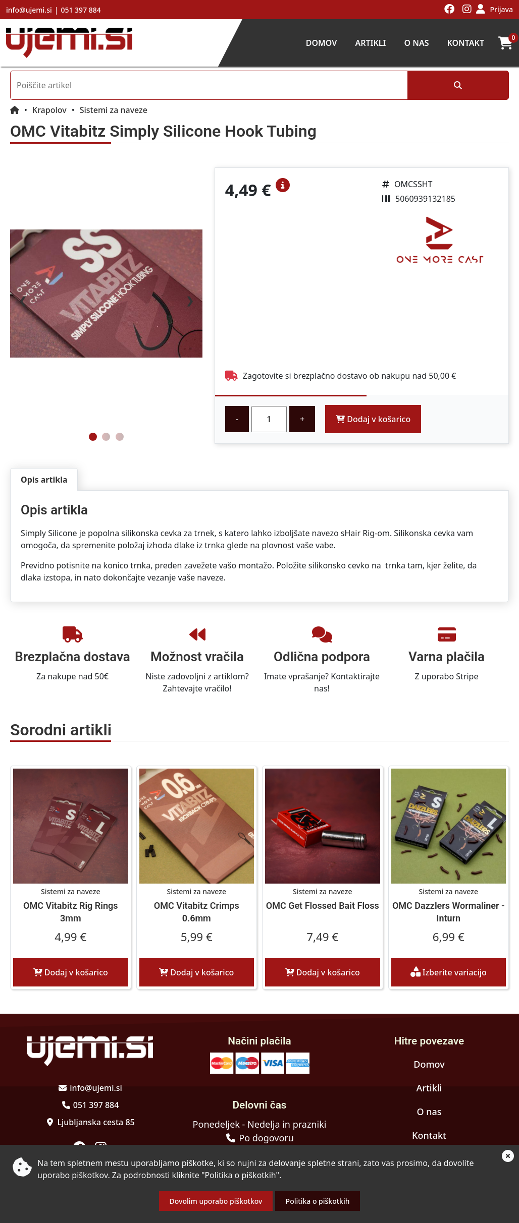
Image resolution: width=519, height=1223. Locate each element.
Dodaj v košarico (373, 419)
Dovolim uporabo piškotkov (216, 1201)
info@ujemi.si (29, 10)
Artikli (370, 42)
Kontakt (465, 42)
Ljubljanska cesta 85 (95, 1122)
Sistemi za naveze (113, 109)
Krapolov (49, 109)
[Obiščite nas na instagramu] (467, 9)
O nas (416, 42)
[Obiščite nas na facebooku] (449, 9)
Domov (321, 42)
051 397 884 (80, 10)
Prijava (501, 9)
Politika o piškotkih (318, 1201)
